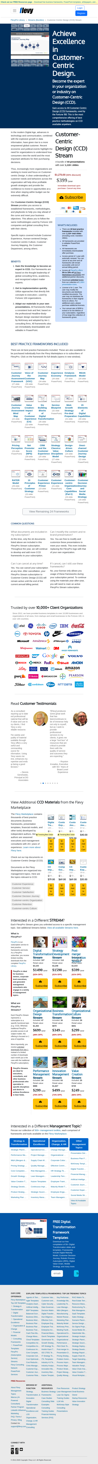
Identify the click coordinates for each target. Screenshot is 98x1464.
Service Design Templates (79, 1323)
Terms (18, 1417)
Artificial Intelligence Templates (79, 1179)
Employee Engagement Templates (59, 1192)
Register (81, 13)
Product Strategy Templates (19, 1192)
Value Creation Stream (77, 1074)
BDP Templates (32, 1310)
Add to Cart (51, 845)
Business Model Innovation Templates (33, 1320)
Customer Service (21, 888)
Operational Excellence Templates (39, 1150)
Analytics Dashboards (33, 1304)
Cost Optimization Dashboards (33, 1359)
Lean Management (64, 1392)
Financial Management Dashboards (79, 1174)
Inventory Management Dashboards (39, 1197)
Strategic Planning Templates (19, 1150)
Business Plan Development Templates (33, 1323)
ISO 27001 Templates (48, 1353)
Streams (14, 1362)
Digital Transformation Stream (42, 954)
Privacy (14, 1420)
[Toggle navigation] (15, 10)
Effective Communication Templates (59, 1166)
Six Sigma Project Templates (79, 1327)
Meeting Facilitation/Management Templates (64, 1330)
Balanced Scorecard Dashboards (33, 1314)
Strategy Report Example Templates (79, 1353)
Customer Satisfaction (23, 892)
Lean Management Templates (39, 1176)
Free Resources (63, 1388)
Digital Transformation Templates (48, 1314)
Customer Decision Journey (25, 896)
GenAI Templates (48, 1336)
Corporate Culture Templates (59, 1160)
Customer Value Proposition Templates (48, 1297)
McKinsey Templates (79, 1164)
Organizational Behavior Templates (64, 1336)
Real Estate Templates (79, 1301)
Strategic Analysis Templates (79, 1336)
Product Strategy (78, 1388)
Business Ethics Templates (33, 1317)
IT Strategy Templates (48, 1356)
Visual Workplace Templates (79, 1375)
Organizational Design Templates (59, 1155)
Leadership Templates (59, 1176)
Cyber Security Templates (48, 1304)
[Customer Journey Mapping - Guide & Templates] (83, 817)
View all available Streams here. (63, 927)
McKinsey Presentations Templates (64, 1327)
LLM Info (60, 1401)
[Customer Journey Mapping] (72, 817)
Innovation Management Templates (48, 1369)
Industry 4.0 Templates (48, 1362)
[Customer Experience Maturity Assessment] (83, 861)
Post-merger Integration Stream (79, 956)
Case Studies (47, 1398)
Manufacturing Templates (64, 1314)
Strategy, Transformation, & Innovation (33, 1395)
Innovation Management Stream (60, 1074)
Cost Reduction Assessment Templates (33, 1362)
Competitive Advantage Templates (33, 1343)
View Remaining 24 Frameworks (49, 511)
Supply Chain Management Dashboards (39, 1160)
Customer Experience (22, 884)
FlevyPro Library (18, 20)
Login (80, 8)
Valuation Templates (79, 1366)
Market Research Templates (64, 1317)
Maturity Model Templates (59, 1187)
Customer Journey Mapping (74, 825)
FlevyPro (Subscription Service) (16, 1355)
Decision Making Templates (48, 1310)
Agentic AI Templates (33, 1297)
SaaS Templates (78, 1314)
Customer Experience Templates (79, 1190)
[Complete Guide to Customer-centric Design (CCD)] (62, 861)
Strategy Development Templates (19, 1187)
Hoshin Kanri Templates (48, 1349)
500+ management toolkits (48, 1130)
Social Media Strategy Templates (79, 1330)
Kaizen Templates (38, 1181)
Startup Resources (79, 1398)
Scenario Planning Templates (79, 1320)
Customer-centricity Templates (48, 1301)
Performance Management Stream (41, 1074)
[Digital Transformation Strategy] (51, 817)
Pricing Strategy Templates (19, 1166)
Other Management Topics (79, 1144)
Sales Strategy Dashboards (79, 1317)
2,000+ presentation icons (73, 283)
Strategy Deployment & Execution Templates (79, 1346)
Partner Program (17, 1407)
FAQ (12, 1417)
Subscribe (71, 197)
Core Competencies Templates (19, 1171)
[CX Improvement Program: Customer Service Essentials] (72, 861)
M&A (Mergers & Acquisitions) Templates (19, 1160)
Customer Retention (22, 904)
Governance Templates (48, 1340)
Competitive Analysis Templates (33, 1346)
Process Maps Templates (64, 1366)
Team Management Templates (59, 1197)
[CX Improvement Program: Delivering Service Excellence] (51, 861)
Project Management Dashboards (39, 1155)
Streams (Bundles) (36, 20)
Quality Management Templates (39, 1166)
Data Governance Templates (48, 1307)
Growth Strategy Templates (19, 1176)
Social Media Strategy (79, 1195)
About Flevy (15, 1387)
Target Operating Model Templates (79, 1359)
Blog (20, 1420)
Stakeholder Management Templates (79, 1333)
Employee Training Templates (59, 1181)
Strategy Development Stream (60, 954)
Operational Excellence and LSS (32, 1411)
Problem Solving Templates (64, 1359)
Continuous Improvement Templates (39, 1187)
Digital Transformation (79, 1169)
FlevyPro (14, 942)
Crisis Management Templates (33, 1366)
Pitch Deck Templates (64, 1346)
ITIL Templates (47, 1359)
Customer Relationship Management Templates (33, 1375)
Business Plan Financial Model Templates (79, 1158)
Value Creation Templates (19, 1181)
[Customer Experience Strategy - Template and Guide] (62, 817)
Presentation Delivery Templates (64, 1353)
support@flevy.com (18, 1426)
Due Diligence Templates (48, 1317)
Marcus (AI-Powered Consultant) (15, 1400)
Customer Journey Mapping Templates (33, 1372)
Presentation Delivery (79, 1153)
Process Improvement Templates (64, 1362)
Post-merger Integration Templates (64, 1349)
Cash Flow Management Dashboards (33, 1333)
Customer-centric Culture (24, 908)
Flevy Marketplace (24, 814)
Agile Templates (32, 1301)
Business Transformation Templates (33, 1330)
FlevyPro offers (76, 270)
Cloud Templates (32, 1340)
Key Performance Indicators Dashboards (64, 1297)
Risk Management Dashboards (39, 1171)
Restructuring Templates (79, 1307)
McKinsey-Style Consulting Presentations (63, 1408)
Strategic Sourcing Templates (39, 1192)
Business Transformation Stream (62, 1014)
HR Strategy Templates (59, 1171)
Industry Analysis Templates (48, 1366)
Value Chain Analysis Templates (79, 1369)
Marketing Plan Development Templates (19, 1197)
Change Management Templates (59, 1150)
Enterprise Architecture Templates (48, 1330)
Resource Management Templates (79, 1304)
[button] (40, 783)
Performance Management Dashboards (19, 1155)
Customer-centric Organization (27, 900)
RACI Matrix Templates (79, 1297)
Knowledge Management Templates (64, 1301)
